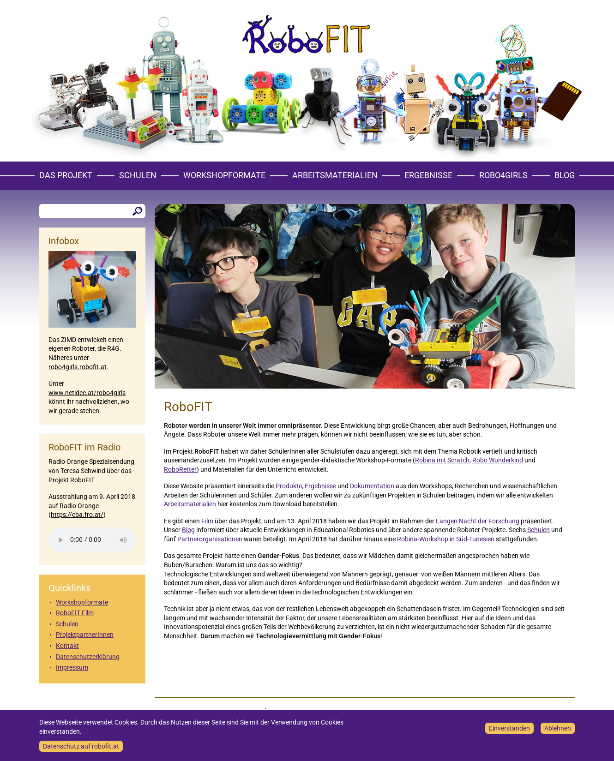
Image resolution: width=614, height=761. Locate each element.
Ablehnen (557, 728)
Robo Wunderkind (497, 460)
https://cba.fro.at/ (77, 514)
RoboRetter (180, 469)
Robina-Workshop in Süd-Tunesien (445, 539)
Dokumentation (372, 486)
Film (207, 521)
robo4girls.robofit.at (77, 367)
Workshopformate (224, 175)
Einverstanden (509, 728)
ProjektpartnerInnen (85, 634)
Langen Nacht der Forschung (477, 521)
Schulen (138, 175)
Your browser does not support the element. (92, 539)
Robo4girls (503, 175)
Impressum (72, 667)
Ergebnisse (428, 175)
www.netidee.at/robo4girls (87, 392)
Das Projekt (65, 175)
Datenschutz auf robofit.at (81, 746)
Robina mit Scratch (442, 460)
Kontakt (67, 645)
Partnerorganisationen (209, 539)
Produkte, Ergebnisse (306, 486)
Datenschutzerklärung (88, 656)
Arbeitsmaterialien (335, 175)
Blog (564, 175)
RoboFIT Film (75, 613)
